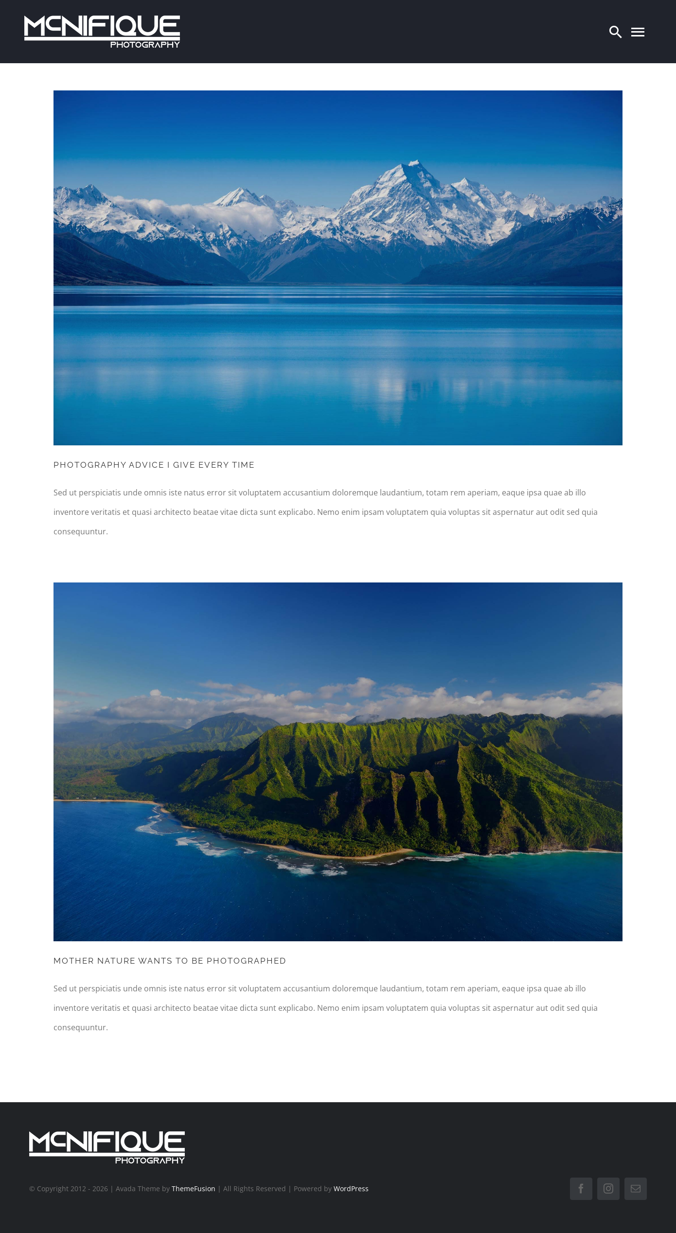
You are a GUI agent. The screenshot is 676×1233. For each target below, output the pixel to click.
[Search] (615, 31)
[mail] (635, 1189)
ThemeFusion (193, 1188)
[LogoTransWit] (102, 19)
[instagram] (608, 1189)
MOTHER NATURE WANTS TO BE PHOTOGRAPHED (169, 961)
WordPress (351, 1188)
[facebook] (581, 1189)
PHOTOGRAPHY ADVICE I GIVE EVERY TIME (154, 465)
